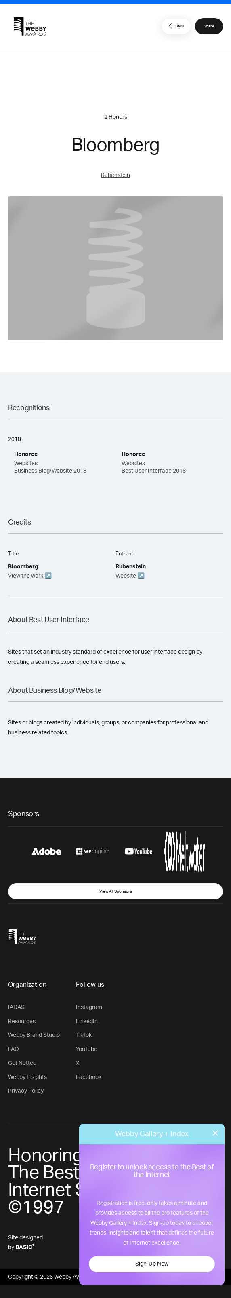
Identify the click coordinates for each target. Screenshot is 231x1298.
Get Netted (22, 1063)
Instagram (89, 1007)
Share (209, 26)
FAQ (13, 1049)
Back (175, 26)
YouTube (86, 1049)
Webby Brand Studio (34, 1035)
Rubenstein (115, 175)
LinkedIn (87, 1021)
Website (126, 576)
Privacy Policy (26, 1091)
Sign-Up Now (151, 1264)
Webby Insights (27, 1077)
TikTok (84, 1035)
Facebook (88, 1077)
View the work (25, 576)
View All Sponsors (115, 891)
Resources (22, 1021)
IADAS (16, 1007)
